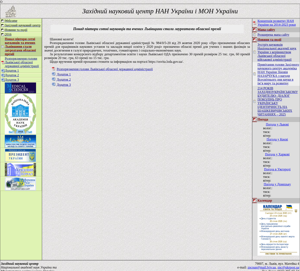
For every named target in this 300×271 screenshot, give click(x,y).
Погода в (277, 169)
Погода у (277, 124)
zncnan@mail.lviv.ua (262, 263)
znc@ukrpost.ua (288, 263)
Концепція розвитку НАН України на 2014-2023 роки (277, 22)
